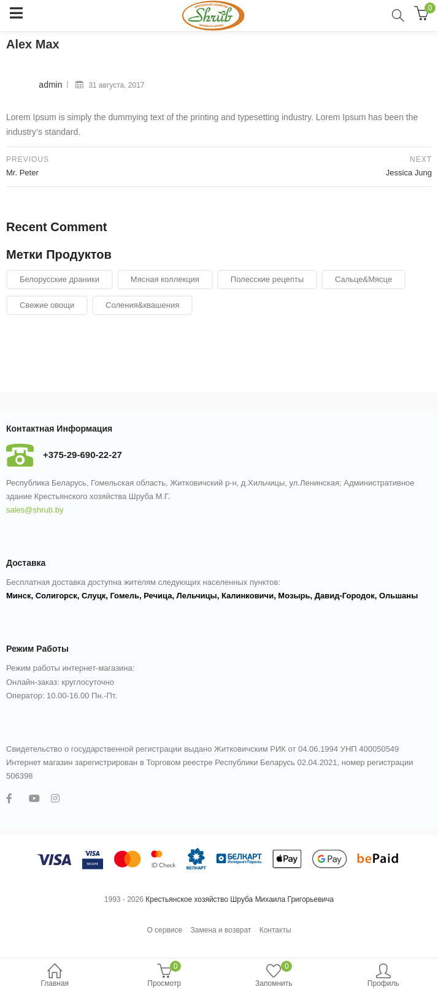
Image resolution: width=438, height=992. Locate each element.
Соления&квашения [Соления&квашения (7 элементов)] (142, 305)
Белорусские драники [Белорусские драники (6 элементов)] (59, 279)
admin (50, 85)
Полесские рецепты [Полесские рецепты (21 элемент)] (267, 279)
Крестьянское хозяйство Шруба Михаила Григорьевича (239, 899)
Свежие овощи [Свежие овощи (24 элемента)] (47, 305)
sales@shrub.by (34, 509)
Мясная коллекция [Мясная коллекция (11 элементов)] (165, 279)
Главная (55, 976)
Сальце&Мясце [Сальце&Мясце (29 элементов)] (363, 279)
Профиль (384, 976)
